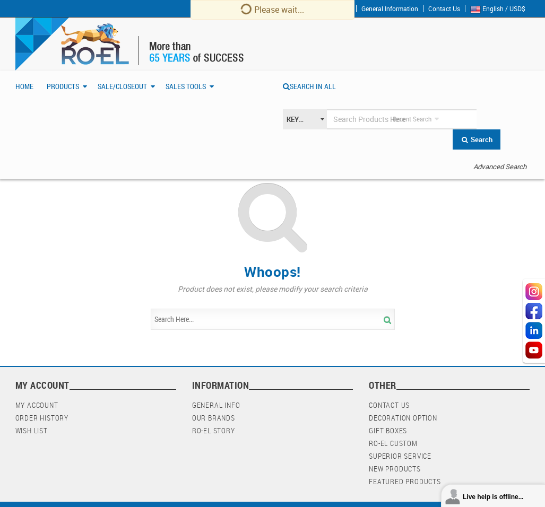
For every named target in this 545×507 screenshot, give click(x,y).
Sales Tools (186, 86)
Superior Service (400, 456)
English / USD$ (500, 9)
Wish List (31, 430)
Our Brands (213, 418)
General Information (389, 8)
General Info (216, 405)
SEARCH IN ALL (309, 86)
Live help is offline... (493, 497)
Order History (41, 418)
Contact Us (444, 8)
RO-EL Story (213, 430)
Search (476, 139)
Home (24, 86)
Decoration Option (403, 418)
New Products (395, 469)
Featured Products (405, 481)
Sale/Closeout (122, 86)
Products (63, 86)
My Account (36, 405)
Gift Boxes (388, 430)
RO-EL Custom (393, 443)
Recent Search (412, 119)
